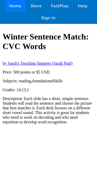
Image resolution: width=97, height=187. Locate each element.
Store (36, 6)
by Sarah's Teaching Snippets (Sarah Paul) (37, 63)
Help (83, 6)
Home (15, 6)
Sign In (48, 18)
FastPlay (60, 6)
